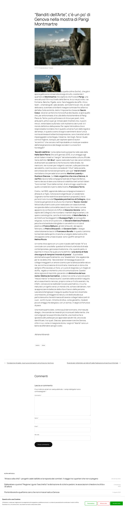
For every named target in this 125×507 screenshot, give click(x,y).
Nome (36, 418)
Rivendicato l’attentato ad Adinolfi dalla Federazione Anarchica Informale (92, 363)
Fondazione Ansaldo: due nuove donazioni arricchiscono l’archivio (30, 363)
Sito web (37, 434)
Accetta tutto (116, 503)
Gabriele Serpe (44, 68)
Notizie (51, 68)
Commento (38, 395)
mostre (37, 345)
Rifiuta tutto (103, 503)
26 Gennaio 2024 (116, 479)
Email (36, 426)
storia (43, 345)
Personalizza (90, 503)
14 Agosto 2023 (116, 492)
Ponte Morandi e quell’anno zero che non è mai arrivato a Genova (31, 492)
